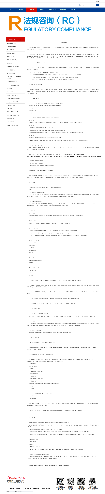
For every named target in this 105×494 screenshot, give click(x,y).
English (97, 1)
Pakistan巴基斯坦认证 (12, 112)
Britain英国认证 (11, 63)
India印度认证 (10, 122)
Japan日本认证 (10, 118)
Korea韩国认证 (10, 108)
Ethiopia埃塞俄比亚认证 (13, 85)
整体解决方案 (52, 9)
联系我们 (48, 488)
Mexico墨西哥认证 (11, 46)
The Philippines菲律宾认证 (13, 98)
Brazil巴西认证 (10, 50)
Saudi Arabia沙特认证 (12, 73)
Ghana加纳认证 (11, 88)
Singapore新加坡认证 (12, 95)
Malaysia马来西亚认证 (12, 102)
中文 (93, 1)
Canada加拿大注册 (11, 43)
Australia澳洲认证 (11, 105)
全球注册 (32, 9)
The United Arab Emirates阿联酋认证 (14, 77)
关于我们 (73, 9)
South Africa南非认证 (12, 81)
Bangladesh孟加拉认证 (12, 125)
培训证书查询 (63, 9)
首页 (11, 9)
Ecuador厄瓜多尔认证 (12, 53)
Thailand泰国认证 (11, 91)
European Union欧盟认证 (13, 66)
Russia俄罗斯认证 (11, 70)
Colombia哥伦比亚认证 (12, 60)
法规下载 (29, 488)
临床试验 (21, 9)
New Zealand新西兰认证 (13, 115)
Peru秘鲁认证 (10, 56)
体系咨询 (42, 9)
